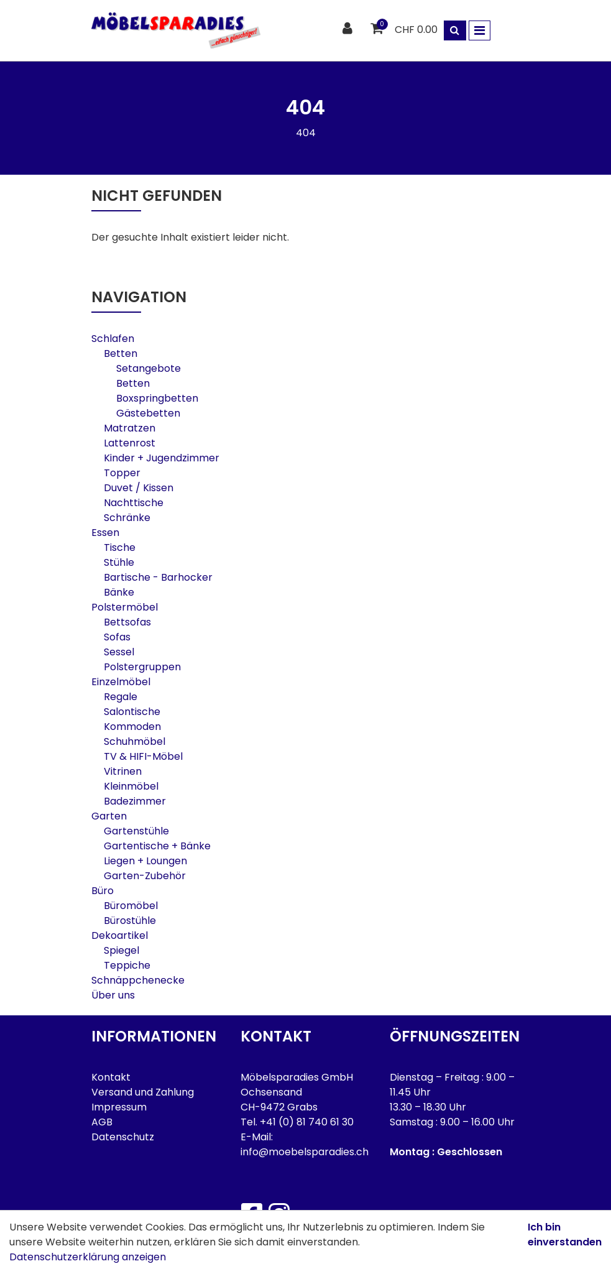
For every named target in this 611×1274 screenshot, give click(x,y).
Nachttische (133, 503)
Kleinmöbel (131, 786)
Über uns (113, 995)
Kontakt (111, 1077)
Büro (102, 891)
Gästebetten (148, 413)
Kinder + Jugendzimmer (161, 458)
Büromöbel (131, 905)
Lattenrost (129, 443)
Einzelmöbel (120, 682)
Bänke (119, 592)
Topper (122, 473)
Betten (120, 353)
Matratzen (129, 428)
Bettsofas (127, 622)
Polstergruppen (142, 667)
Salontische (132, 711)
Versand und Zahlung (142, 1092)
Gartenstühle (136, 831)
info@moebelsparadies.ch (305, 1152)
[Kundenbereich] (349, 29)
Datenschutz (122, 1137)
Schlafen (112, 338)
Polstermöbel (124, 607)
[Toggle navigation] (479, 30)
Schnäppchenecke (138, 980)
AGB (102, 1122)
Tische (120, 547)
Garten (109, 816)
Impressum (119, 1107)
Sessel (119, 652)
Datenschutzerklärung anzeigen (87, 1257)
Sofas (117, 637)
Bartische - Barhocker (158, 577)
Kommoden (132, 726)
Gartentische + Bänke (157, 846)
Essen (105, 532)
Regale (120, 697)
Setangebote (148, 368)
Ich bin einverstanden (565, 1234)
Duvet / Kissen (138, 488)
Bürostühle (130, 920)
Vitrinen (123, 771)
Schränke (127, 517)
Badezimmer (135, 801)
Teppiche (127, 965)
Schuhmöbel (134, 741)
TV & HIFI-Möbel (143, 756)
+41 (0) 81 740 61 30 (307, 1122)
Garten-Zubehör (145, 876)
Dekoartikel (119, 935)
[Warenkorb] (378, 29)
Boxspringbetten (157, 398)
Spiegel (121, 950)
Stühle (119, 562)
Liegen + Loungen (145, 861)
